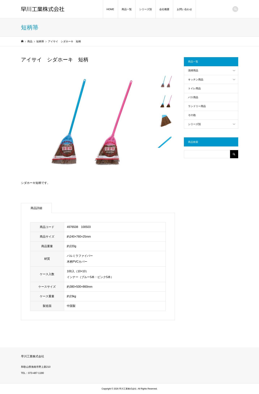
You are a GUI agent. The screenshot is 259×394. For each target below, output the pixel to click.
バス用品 (193, 97)
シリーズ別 (145, 9)
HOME (110, 9)
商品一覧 (127, 9)
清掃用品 (193, 70)
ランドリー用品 (197, 106)
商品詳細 (36, 208)
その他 (192, 115)
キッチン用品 (195, 79)
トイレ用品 (194, 88)
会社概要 (164, 9)
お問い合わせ (184, 9)
